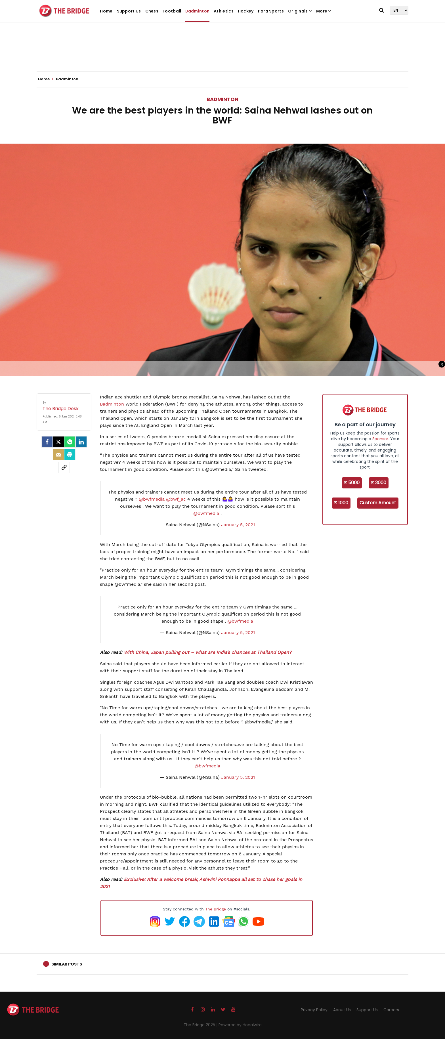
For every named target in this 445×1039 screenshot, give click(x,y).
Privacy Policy (314, 1010)
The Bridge (215, 909)
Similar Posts (66, 964)
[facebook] (47, 442)
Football (172, 11)
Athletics (224, 11)
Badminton (197, 11)
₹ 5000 (352, 482)
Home (106, 11)
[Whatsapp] (69, 442)
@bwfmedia (152, 499)
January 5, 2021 (238, 524)
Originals (300, 11)
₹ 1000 (341, 502)
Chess (152, 11)
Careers (391, 1010)
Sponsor (380, 439)
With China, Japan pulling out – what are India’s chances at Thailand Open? (207, 652)
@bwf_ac (176, 499)
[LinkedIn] (81, 442)
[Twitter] (58, 442)
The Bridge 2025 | (201, 1025)
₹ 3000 (378, 482)
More (323, 11)
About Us (342, 1010)
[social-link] (64, 467)
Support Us (129, 11)
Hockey (246, 11)
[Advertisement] (222, 54)
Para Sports (271, 11)
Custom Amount (378, 502)
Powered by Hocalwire (240, 1025)
